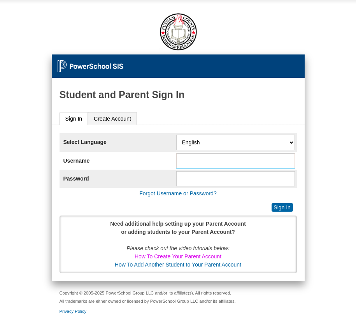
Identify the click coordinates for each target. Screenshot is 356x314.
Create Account (112, 119)
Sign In (73, 119)
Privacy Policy (73, 311)
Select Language (85, 142)
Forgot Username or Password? (177, 193)
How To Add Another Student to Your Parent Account (178, 264)
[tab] (74, 119)
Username (76, 161)
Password (76, 178)
